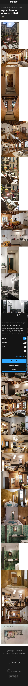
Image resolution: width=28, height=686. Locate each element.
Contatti (23, 656)
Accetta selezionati (14, 365)
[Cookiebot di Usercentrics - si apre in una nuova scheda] (17, 315)
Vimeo (19, 662)
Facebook (9, 662)
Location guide (5, 5)
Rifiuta (14, 369)
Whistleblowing (17, 658)
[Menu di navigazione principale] (26, 2)
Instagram (12, 662)
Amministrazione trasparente (8, 656)
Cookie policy (10, 658)
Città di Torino (14, 671)
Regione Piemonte (14, 676)
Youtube (15, 662)
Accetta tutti (14, 360)
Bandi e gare (18, 656)
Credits (23, 658)
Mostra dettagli (20, 356)
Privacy (5, 658)
